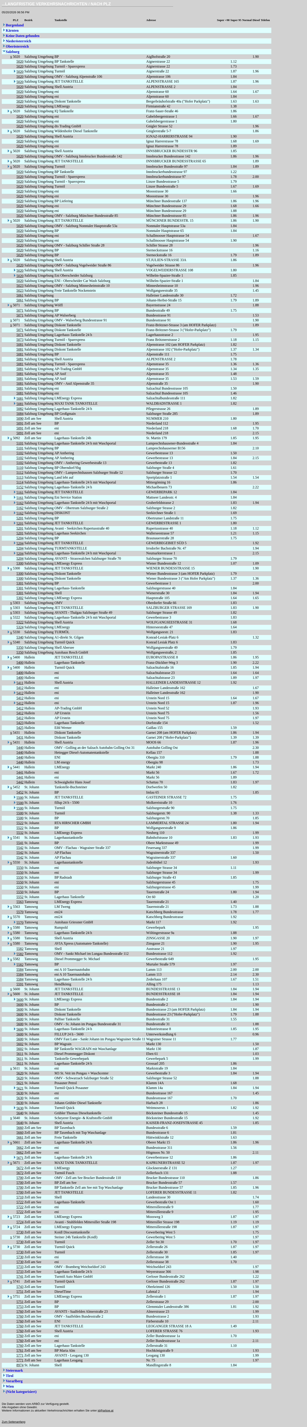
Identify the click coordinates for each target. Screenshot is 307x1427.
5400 (19, 662)
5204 (19, 538)
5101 (19, 443)
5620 (19, 1073)
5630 (19, 1093)
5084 (19, 413)
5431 (19, 737)
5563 (19, 902)
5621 (19, 1083)
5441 (19, 772)
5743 (19, 1287)
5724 (19, 1222)
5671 (19, 1158)
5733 (19, 1267)
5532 (19, 833)
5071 (19, 310)
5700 (19, 1178)
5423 (19, 723)
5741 (19, 1276)
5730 (19, 1232)
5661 (19, 1137)
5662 (19, 1147)
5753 (19, 1307)
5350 (19, 647)
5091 (19, 423)
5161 (19, 492)
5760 (19, 1311)
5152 (19, 487)
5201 (19, 518)
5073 (19, 340)
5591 (19, 984)
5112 (19, 472)
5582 (19, 949)
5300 (19, 563)
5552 (19, 897)
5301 (19, 583)
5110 (19, 468)
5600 (19, 1000)
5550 (19, 868)
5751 (19, 1291)
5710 (19, 1197)
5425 (19, 728)
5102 (19, 453)
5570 (19, 912)
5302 (19, 598)
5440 (19, 747)
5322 (19, 622)
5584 (19, 969)
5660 (19, 1128)
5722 (19, 1202)
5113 (19, 477)
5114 (19, 482)
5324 (19, 627)
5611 (19, 1054)
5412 (19, 688)
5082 (19, 409)
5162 (19, 503)
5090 (19, 418)
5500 (19, 798)
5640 (19, 1113)
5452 (19, 792)
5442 (19, 782)
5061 (19, 295)
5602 (19, 1044)
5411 (19, 683)
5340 (19, 637)
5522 (19, 823)
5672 (19, 1168)
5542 (19, 848)
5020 (19, 61)
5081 (19, 344)
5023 (19, 285)
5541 (19, 843)
